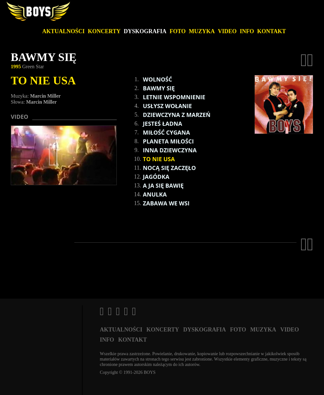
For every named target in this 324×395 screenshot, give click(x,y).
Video (227, 31)
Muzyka (202, 31)
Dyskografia (145, 31)
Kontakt (271, 31)
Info (247, 31)
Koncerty (104, 31)
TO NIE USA (43, 80)
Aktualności (63, 31)
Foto (178, 31)
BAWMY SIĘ (44, 57)
